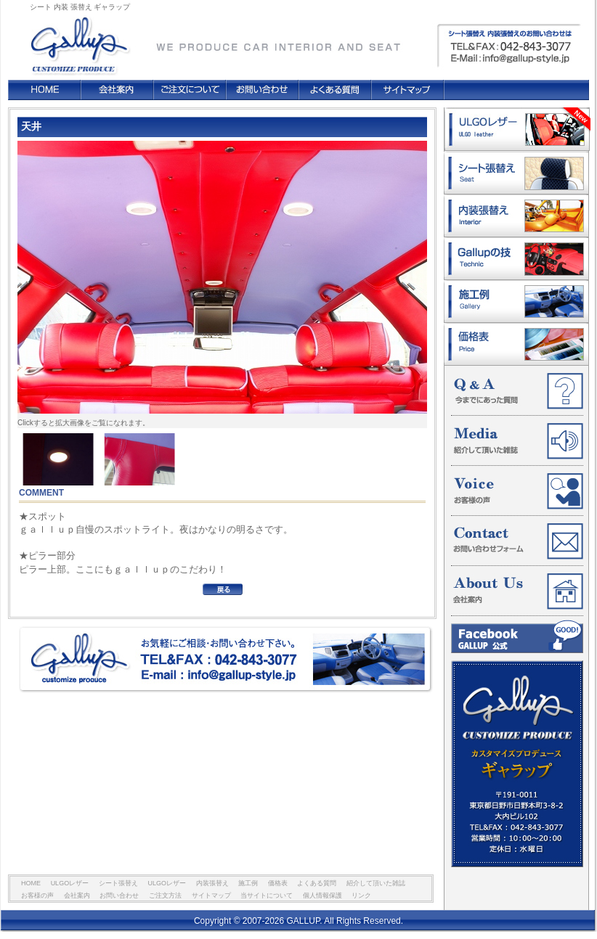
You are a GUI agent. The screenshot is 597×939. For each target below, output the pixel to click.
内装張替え (516, 215)
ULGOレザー (517, 129)
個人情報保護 (322, 895)
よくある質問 (334, 90)
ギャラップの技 (516, 258)
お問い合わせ (262, 90)
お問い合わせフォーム (517, 541)
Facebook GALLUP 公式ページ (517, 636)
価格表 (516, 344)
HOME (44, 90)
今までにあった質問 (517, 391)
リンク (361, 895)
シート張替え (516, 173)
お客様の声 (517, 491)
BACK (223, 589)
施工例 (516, 301)
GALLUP (78, 38)
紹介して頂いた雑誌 (517, 441)
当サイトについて (266, 895)
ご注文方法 (189, 90)
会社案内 (117, 90)
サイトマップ (407, 90)
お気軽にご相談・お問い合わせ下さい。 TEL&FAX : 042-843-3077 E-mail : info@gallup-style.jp (226, 660)
